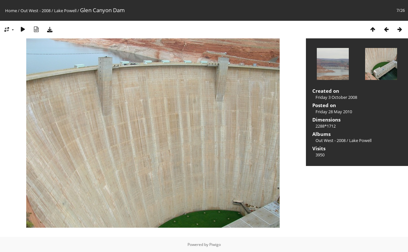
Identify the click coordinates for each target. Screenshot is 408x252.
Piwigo (215, 244)
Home (11, 10)
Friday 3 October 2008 (336, 97)
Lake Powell (65, 10)
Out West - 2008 (35, 10)
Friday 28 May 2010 (334, 111)
